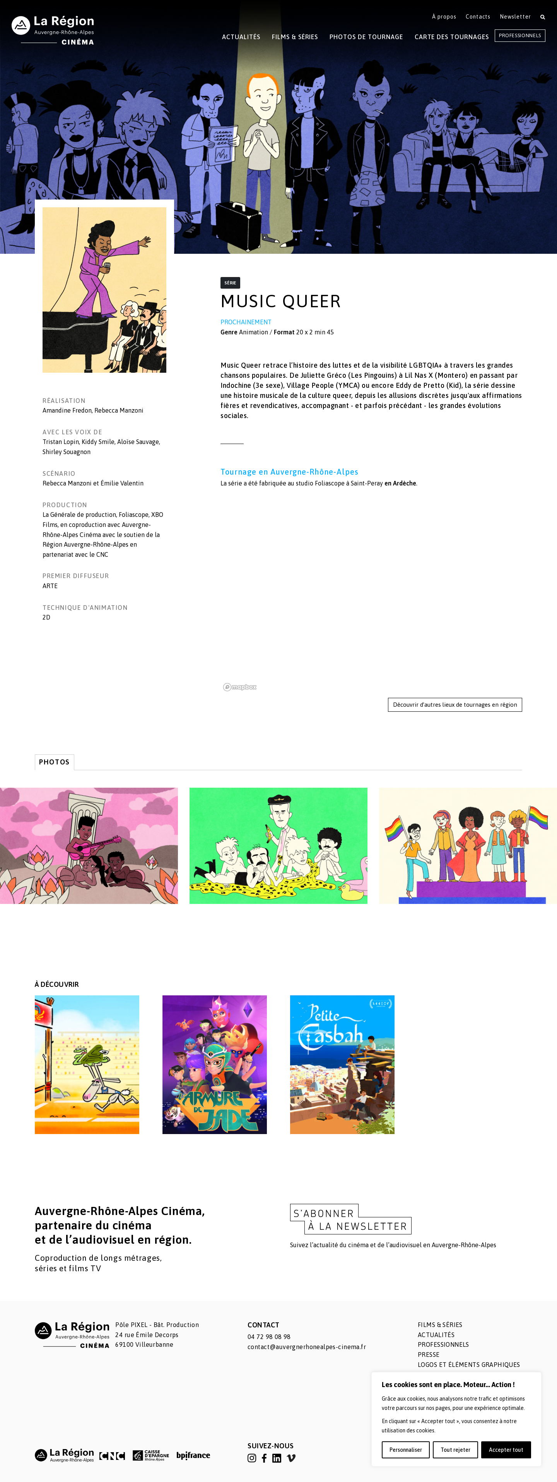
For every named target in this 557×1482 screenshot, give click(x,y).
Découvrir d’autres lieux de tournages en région (455, 704)
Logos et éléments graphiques (469, 1364)
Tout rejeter (455, 1450)
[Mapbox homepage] (240, 687)
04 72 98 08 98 (269, 1336)
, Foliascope (132, 514)
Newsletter (515, 17)
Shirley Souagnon (67, 451)
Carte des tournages (452, 36)
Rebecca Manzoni (119, 410)
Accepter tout (506, 1450)
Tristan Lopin (61, 441)
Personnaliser (406, 1450)
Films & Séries (295, 36)
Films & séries (440, 1324)
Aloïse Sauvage (138, 441)
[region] (456, 1419)
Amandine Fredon (67, 410)
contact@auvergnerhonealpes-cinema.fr (307, 1346)
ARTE (50, 585)
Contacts (478, 17)
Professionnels (520, 35)
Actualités (241, 36)
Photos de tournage (366, 36)
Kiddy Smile (98, 441)
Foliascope (330, 483)
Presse (429, 1354)
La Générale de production (79, 514)
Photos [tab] (54, 762)
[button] (104, 290)
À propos (444, 17)
